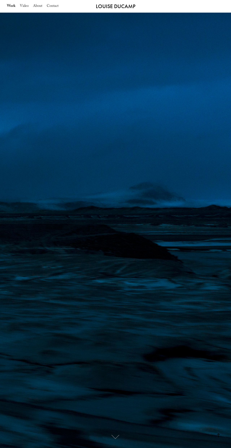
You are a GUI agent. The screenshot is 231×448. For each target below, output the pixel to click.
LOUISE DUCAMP (115, 6)
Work (11, 6)
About (37, 6)
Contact (52, 6)
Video (24, 6)
